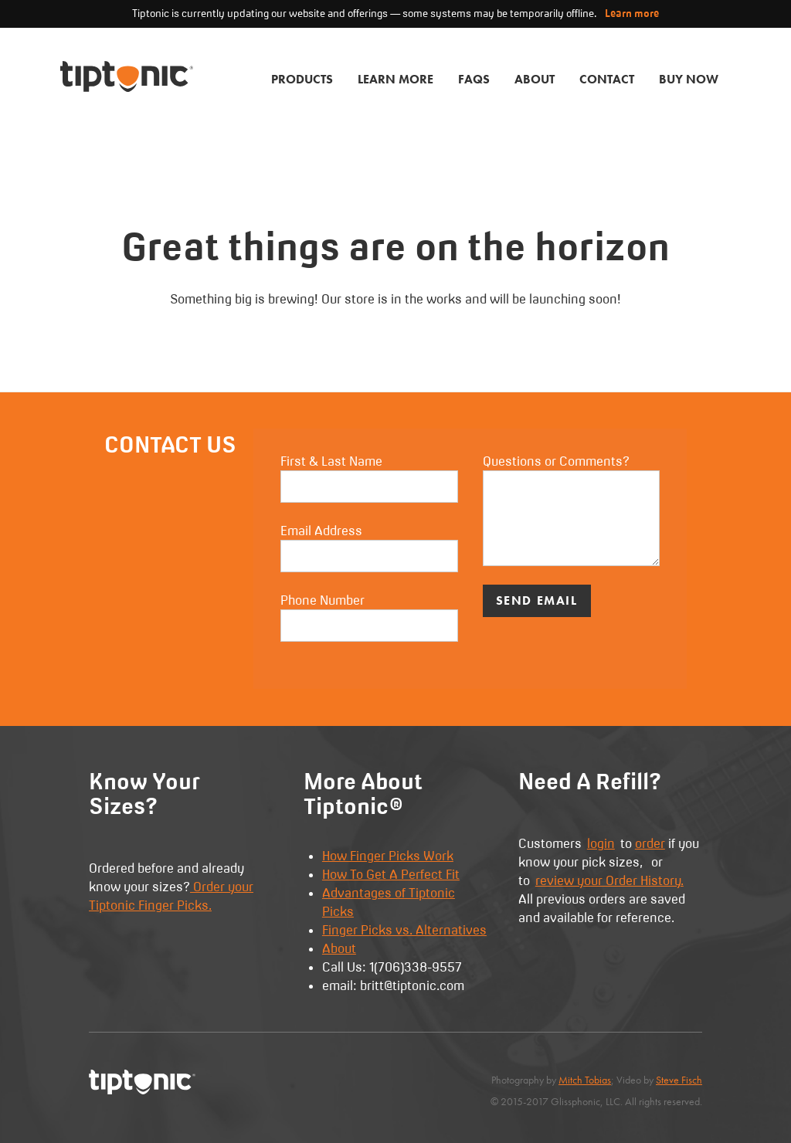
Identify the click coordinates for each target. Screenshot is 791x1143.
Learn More (395, 79)
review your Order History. (609, 880)
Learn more (632, 13)
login (601, 843)
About (534, 79)
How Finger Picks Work (387, 855)
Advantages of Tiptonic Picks (388, 902)
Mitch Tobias (584, 1080)
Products (302, 79)
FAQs (474, 79)
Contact (606, 79)
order (650, 843)
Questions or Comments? (571, 509)
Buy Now (688, 79)
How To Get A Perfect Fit (391, 874)
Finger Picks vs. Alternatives (404, 930)
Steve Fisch (679, 1080)
